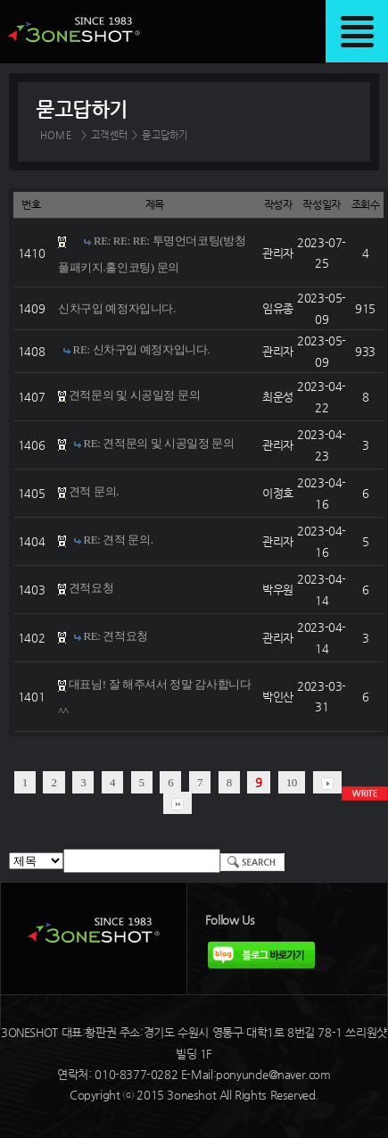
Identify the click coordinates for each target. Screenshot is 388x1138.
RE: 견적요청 (115, 637)
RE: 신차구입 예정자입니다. (142, 350)
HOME (55, 135)
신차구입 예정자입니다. (117, 308)
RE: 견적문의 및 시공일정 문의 (158, 444)
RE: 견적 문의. (118, 540)
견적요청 (91, 588)
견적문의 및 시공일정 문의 (134, 396)
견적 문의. (94, 492)
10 (291, 782)
